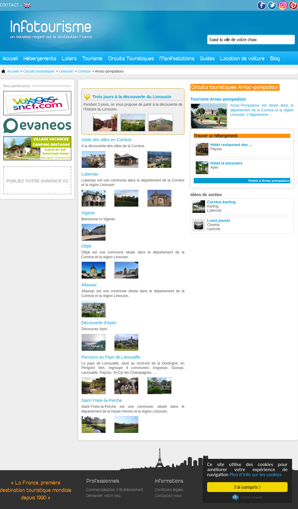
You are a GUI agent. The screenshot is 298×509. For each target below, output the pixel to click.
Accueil (10, 58)
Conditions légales (169, 489)
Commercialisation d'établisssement (115, 489)
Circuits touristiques (39, 71)
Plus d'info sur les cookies (255, 474)
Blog (275, 58)
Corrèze (84, 71)
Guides (207, 58)
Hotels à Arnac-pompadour (269, 180)
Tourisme (92, 58)
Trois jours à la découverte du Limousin (131, 96)
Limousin (66, 71)
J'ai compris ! (247, 487)
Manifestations (176, 58)
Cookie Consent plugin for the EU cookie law (247, 497)
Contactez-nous (168, 495)
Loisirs (69, 58)
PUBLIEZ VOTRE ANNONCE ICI (37, 181)
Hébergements (40, 58)
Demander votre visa (103, 495)
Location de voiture (242, 58)
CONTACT (9, 5)
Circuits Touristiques (131, 58)
